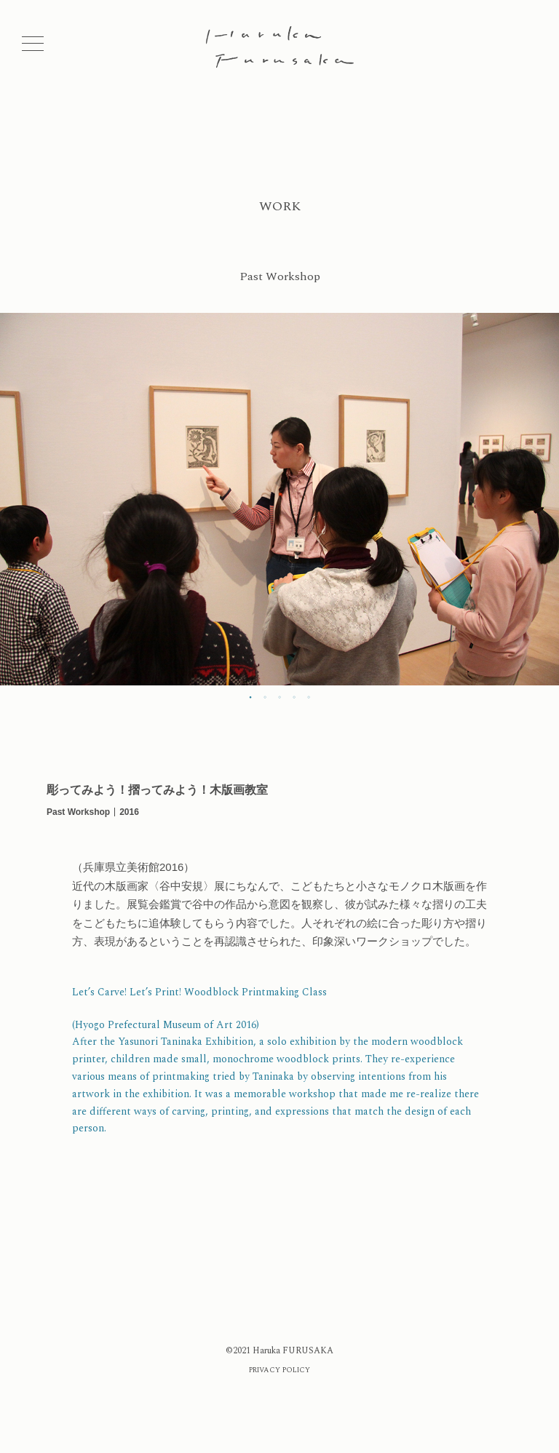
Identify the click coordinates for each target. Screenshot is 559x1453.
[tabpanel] (279, 499)
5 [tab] (308, 696)
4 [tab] (294, 696)
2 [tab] (265, 696)
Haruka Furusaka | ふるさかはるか (280, 47)
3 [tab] (279, 696)
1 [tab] (250, 696)
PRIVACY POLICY (279, 1370)
